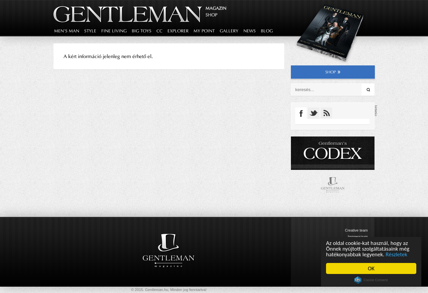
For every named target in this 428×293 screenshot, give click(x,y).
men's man (66, 30)
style (90, 30)
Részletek (397, 254)
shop (332, 72)
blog (267, 30)
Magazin (216, 8)
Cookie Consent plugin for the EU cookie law (371, 280)
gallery (229, 30)
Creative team (356, 230)
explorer (178, 30)
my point (204, 30)
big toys (141, 30)
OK (371, 268)
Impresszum (358, 237)
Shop (211, 14)
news (249, 30)
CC (159, 30)
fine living (114, 30)
